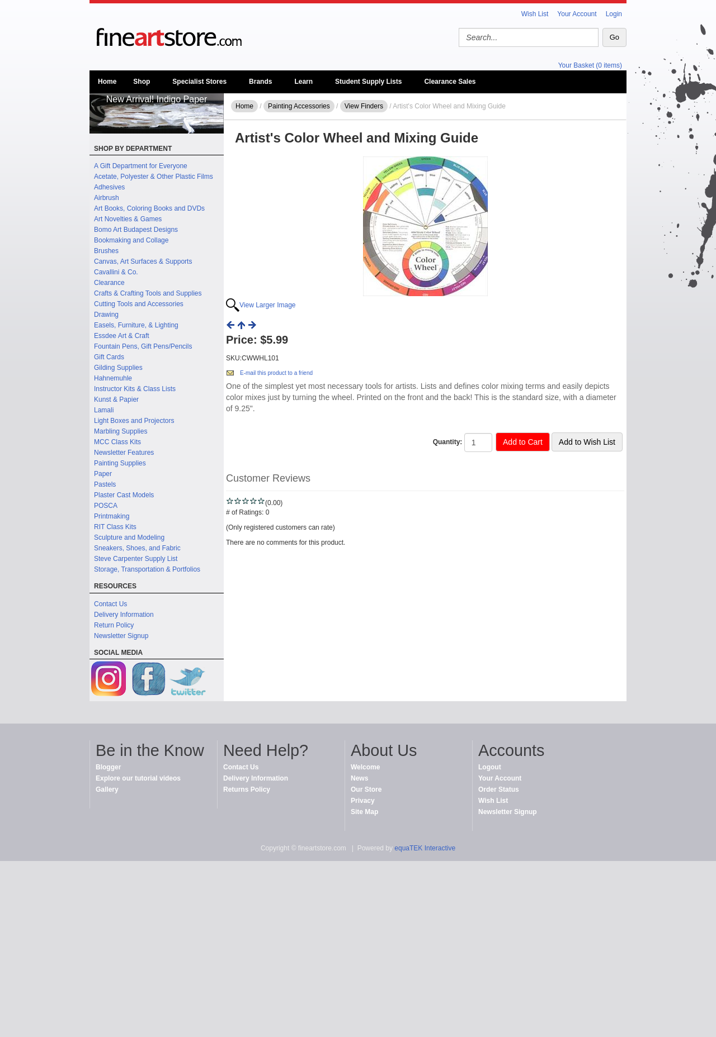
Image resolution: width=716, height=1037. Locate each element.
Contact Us (110, 604)
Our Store (366, 789)
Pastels (105, 484)
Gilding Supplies (118, 368)
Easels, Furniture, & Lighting (136, 325)
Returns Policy (246, 789)
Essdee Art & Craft (121, 336)
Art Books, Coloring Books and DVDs (149, 208)
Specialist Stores (199, 81)
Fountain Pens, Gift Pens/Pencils (143, 346)
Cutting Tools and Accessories (138, 304)
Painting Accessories (299, 106)
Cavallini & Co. (116, 272)
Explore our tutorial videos (138, 778)
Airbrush (106, 198)
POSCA (105, 506)
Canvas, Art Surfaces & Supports (143, 261)
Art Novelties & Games (128, 219)
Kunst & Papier (116, 399)
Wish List (535, 14)
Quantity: (448, 442)
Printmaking (111, 516)
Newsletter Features (124, 452)
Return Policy (114, 625)
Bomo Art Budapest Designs (136, 230)
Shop (141, 81)
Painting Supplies (120, 463)
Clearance (109, 283)
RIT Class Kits (115, 527)
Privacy (363, 801)
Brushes (106, 251)
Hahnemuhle (113, 378)
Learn (303, 81)
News (359, 778)
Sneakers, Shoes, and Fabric (137, 548)
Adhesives (109, 187)
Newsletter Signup (121, 636)
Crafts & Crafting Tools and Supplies (148, 293)
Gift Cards (109, 357)
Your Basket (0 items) (590, 65)
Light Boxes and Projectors (134, 421)
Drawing (106, 314)
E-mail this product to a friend (276, 373)
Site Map (364, 812)
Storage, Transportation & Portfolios (147, 569)
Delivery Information (124, 615)
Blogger (108, 767)
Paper (103, 474)
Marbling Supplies (120, 431)
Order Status (498, 789)
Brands (260, 81)
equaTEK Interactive (424, 848)
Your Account (576, 14)
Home (107, 81)
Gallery (107, 789)
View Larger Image (267, 305)
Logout (489, 767)
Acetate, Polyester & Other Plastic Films (153, 176)
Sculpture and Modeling (129, 537)
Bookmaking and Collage (131, 240)
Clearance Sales (449, 81)
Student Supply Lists (368, 81)
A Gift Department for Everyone (140, 166)
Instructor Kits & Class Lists (135, 389)
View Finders (364, 106)
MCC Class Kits (117, 442)
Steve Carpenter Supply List (135, 559)
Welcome (365, 767)
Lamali (104, 410)
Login (614, 14)
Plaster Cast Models (124, 495)
